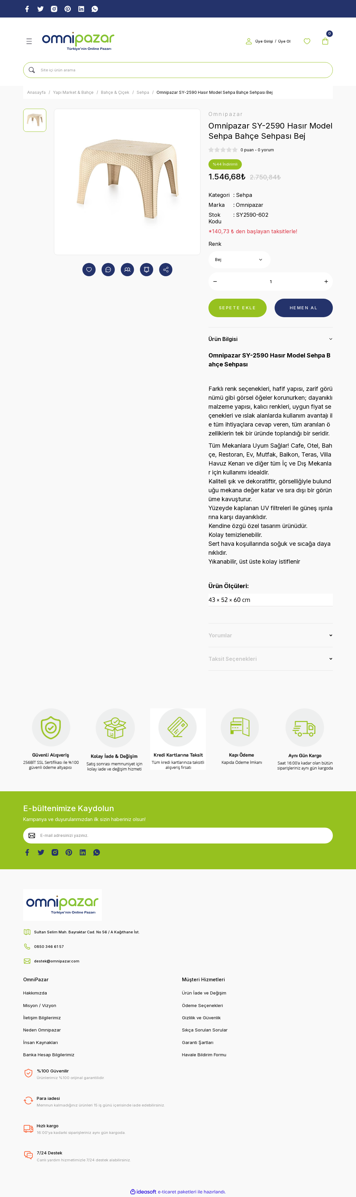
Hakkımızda (35, 993)
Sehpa (244, 195)
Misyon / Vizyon (39, 1005)
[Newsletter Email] (178, 835)
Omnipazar (249, 205)
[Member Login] (247, 42)
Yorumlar (220, 635)
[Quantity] (271, 282)
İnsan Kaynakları (40, 1042)
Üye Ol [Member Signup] (283, 41)
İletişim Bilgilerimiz (42, 1018)
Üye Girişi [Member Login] (263, 41)
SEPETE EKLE (237, 308)
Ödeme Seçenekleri (202, 1005)
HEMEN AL (303, 308)
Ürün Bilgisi (223, 339)
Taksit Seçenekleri (232, 659)
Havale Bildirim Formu (204, 1054)
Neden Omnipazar (42, 1030)
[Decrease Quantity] (215, 282)
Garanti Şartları (197, 1042)
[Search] (178, 70)
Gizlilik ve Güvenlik (201, 1018)
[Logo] (78, 41)
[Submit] (31, 835)
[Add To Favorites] (89, 270)
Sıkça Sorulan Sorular (205, 1030)
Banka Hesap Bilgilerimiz (48, 1054)
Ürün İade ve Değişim (204, 993)
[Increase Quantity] (326, 282)
